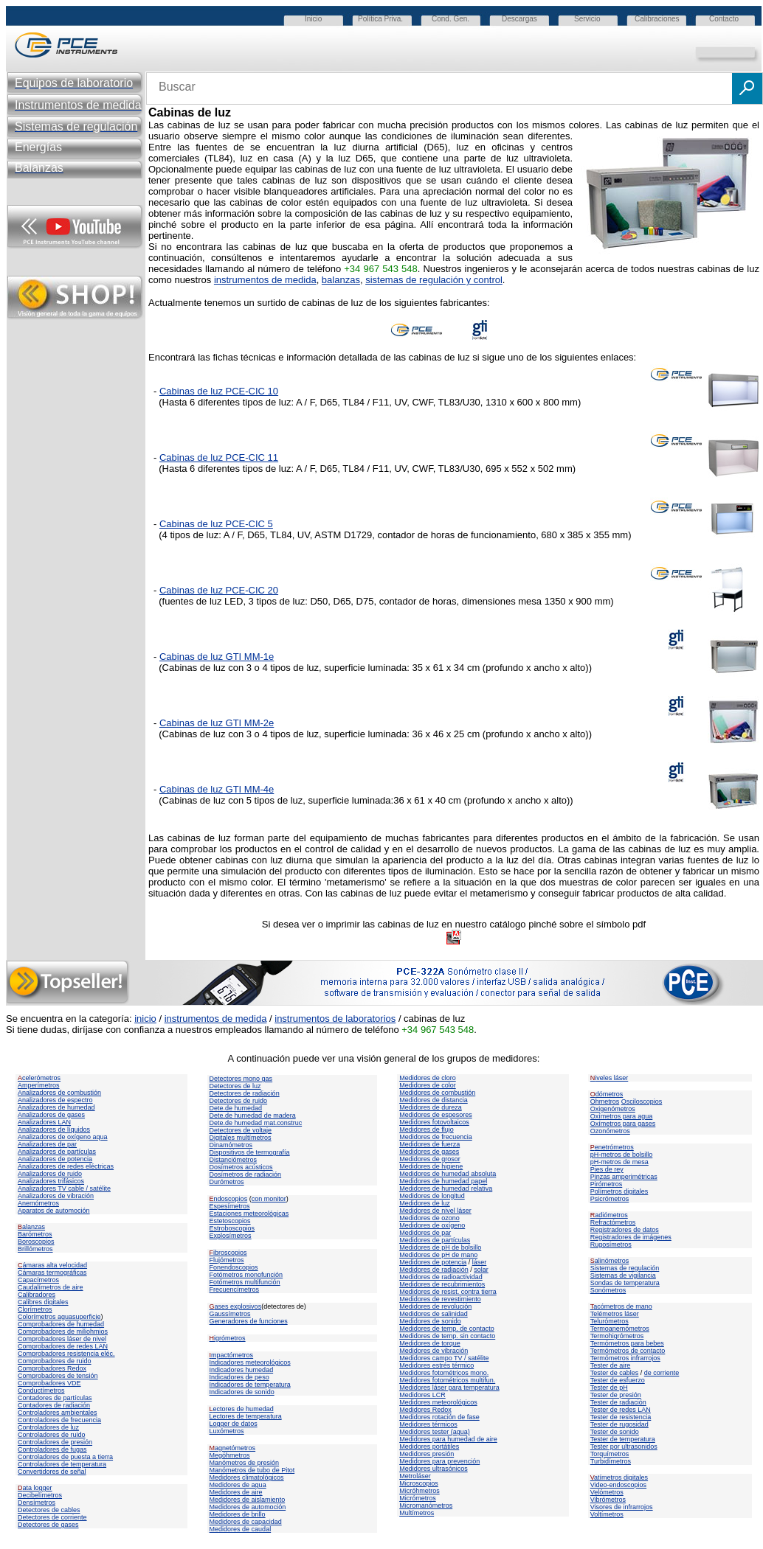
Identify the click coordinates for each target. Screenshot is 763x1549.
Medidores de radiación (434, 1269)
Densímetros (36, 1502)
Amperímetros (39, 1085)
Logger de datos (234, 1423)
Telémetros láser (614, 1313)
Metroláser (415, 1476)
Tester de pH (609, 1387)
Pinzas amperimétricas (623, 1176)
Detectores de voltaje (241, 1130)
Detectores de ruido (239, 1100)
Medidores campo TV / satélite (443, 1358)
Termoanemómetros (619, 1328)
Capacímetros (38, 1280)
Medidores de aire (236, 1492)
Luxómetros (227, 1431)
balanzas (341, 279)
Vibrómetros (608, 1499)
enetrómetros (612, 1147)
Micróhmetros (419, 1490)
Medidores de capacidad (246, 1521)
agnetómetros (233, 1448)
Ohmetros (605, 1101)
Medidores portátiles (429, 1446)
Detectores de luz (235, 1086)
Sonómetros (608, 1290)
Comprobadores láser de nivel (62, 1339)
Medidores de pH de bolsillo (440, 1247)
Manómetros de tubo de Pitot (252, 1470)
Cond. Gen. (450, 19)
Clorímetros (35, 1309)
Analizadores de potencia (55, 1159)
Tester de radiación (618, 1402)
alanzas (31, 1227)
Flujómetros (227, 1260)
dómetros (607, 1094)
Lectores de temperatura (246, 1416)
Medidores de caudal (241, 1529)
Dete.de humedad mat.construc (256, 1123)
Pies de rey (607, 1169)
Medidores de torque (429, 1343)
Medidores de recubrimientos (442, 1284)
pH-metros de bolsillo (621, 1154)
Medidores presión (426, 1454)
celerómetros (39, 1078)
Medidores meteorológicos (438, 1402)
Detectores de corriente (52, 1517)
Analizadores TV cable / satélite (64, 1188)
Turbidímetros (610, 1461)
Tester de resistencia (621, 1417)
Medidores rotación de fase (439, 1417)
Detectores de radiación (245, 1093)
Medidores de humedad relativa (445, 1188)
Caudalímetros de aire (50, 1287)
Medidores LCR (422, 1395)
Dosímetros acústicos (241, 1167)
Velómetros (607, 1492)
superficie (86, 1316)
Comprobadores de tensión (58, 1375)
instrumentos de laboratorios (335, 1018)
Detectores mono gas (241, 1078)
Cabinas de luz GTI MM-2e (216, 722)
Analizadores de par (47, 1144)
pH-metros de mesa (619, 1162)
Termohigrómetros (617, 1336)
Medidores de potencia (432, 1262)
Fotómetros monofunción (246, 1274)
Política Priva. (380, 19)
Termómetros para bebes (627, 1343)
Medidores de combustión (437, 1092)
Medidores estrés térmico (436, 1365)
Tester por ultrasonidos (623, 1446)
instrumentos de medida (265, 279)
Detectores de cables (49, 1510)
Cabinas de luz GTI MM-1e (216, 656)
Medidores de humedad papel (443, 1181)
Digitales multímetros (241, 1137)
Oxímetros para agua (621, 1116)
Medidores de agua (238, 1485)
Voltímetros (607, 1514)
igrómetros (228, 1338)
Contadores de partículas (55, 1398)
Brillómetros (35, 1249)
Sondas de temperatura (625, 1283)
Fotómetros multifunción (245, 1282)
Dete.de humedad (236, 1108)
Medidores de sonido (430, 1321)
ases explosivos (236, 1306)
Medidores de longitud (432, 1196)
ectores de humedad (242, 1409)
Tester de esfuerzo (617, 1380)
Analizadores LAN (44, 1122)
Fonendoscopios (234, 1267)
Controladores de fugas (52, 1449)
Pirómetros (606, 1184)
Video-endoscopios (618, 1485)
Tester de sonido (614, 1431)
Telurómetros (609, 1321)
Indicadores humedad (242, 1370)
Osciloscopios (642, 1101)
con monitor (269, 1198)
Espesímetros (230, 1206)
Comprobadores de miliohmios (63, 1331)
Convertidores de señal (52, 1471)
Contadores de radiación (54, 1405)
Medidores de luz (424, 1203)
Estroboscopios (232, 1228)
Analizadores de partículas (57, 1151)
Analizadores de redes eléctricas (66, 1166)
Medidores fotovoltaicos (434, 1122)
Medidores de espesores (435, 1114)
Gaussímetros (230, 1313)
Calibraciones (657, 19)
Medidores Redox (425, 1409)
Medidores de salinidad (433, 1313)
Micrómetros (417, 1498)
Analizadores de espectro (55, 1100)
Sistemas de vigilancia (623, 1275)
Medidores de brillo (238, 1514)
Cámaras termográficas (52, 1272)
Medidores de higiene (431, 1166)
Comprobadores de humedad (61, 1324)
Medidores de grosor (429, 1159)
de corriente (662, 1372)
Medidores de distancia (433, 1100)
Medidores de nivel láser (435, 1210)
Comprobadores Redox (52, 1368)
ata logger (35, 1487)
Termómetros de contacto (628, 1350)
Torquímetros (609, 1454)
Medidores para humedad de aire (448, 1439)
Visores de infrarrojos (621, 1507)
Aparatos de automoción (54, 1210)
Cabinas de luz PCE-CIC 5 (216, 523)
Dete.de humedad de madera (253, 1115)
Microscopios (418, 1483)
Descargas (519, 19)
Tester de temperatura (622, 1439)
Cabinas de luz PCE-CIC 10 (218, 391)
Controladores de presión (55, 1442)
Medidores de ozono (429, 1218)
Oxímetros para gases (623, 1123)
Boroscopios (36, 1241)
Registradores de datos (624, 1229)
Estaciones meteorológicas (249, 1213)
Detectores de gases (48, 1524)
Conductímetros (41, 1390)
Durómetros (227, 1182)
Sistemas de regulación (625, 1268)
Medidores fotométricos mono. (443, 1372)
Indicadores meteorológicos (250, 1362)
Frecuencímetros (235, 1289)
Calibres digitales (43, 1302)
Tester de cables (614, 1372)
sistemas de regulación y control (434, 279)
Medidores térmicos (428, 1424)
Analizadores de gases (51, 1114)
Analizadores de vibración (56, 1196)
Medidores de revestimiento (440, 1299)
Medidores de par (425, 1232)
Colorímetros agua (45, 1316)
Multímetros (416, 1513)
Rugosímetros (611, 1244)
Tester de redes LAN (620, 1409)
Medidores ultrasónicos (433, 1468)
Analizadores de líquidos (54, 1129)
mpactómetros (232, 1355)
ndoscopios (229, 1198)
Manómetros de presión (245, 1462)
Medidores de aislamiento (248, 1499)
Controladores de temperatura (62, 1464)
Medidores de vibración (433, 1350)
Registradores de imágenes (630, 1237)
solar (481, 1269)
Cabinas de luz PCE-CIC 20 (218, 590)
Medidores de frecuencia (435, 1137)
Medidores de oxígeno (432, 1225)
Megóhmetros (230, 1455)
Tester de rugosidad (619, 1424)
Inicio (313, 19)
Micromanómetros (425, 1505)
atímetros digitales (619, 1477)
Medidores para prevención (439, 1461)
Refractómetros (613, 1222)
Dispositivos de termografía (250, 1152)
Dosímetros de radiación (246, 1174)
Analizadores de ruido (50, 1173)
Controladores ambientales (57, 1412)
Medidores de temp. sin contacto (447, 1336)
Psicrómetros (609, 1198)
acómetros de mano (621, 1306)
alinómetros (609, 1260)
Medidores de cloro (427, 1078)
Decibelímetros (40, 1495)
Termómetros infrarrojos (625, 1358)
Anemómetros (38, 1203)
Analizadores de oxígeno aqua (63, 1137)
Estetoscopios (230, 1221)
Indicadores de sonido (242, 1392)
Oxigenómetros (612, 1109)
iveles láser (609, 1078)
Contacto (724, 19)
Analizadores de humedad (56, 1107)
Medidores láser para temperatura (449, 1387)
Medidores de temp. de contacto (446, 1328)
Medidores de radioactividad (441, 1277)
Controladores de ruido (52, 1434)
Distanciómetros (234, 1159)
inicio (145, 1018)
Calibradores (36, 1294)
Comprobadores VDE (49, 1383)
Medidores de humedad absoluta (447, 1173)
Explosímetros (231, 1235)
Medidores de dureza (430, 1107)
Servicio (587, 19)
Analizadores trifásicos (51, 1181)
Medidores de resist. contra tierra (448, 1291)
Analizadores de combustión (59, 1092)
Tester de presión (615, 1395)
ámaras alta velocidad (52, 1265)
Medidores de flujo (426, 1129)
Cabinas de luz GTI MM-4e (216, 789)
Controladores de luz (48, 1427)
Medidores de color (427, 1085)
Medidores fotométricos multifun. (447, 1380)
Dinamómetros (231, 1145)
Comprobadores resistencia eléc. (66, 1353)
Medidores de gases (429, 1151)
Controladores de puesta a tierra (65, 1457)
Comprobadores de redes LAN (63, 1346)
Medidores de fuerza (429, 1144)
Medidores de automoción (248, 1507)
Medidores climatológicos (247, 1477)
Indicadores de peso (239, 1377)
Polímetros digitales (619, 1191)
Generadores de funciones (249, 1321)
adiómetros (609, 1215)
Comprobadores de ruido (55, 1361)
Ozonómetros (610, 1131)
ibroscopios (228, 1252)
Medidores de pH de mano (438, 1255)
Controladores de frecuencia (59, 1420)
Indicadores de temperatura (250, 1384)
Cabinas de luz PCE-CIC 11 (218, 457)
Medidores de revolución (435, 1306)
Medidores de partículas (434, 1240)
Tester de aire (610, 1365)
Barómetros (35, 1234)
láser (479, 1262)
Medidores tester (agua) (434, 1431)
